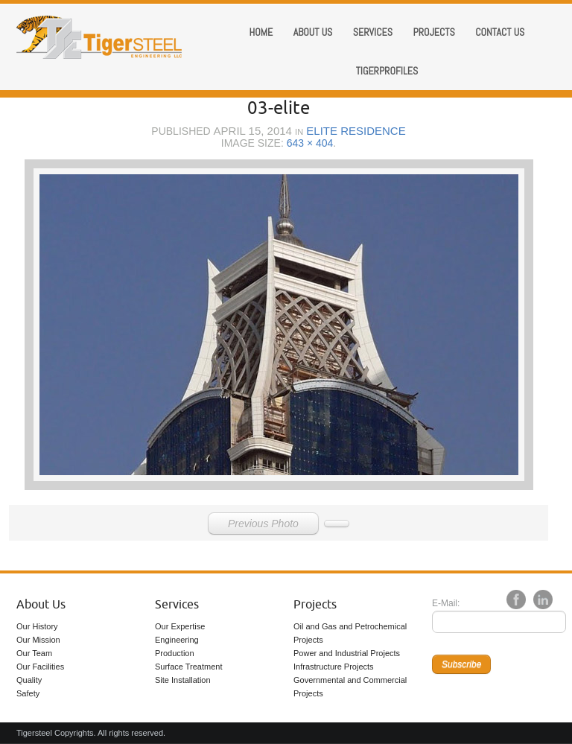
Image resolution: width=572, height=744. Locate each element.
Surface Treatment (189, 666)
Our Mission (38, 639)
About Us (41, 604)
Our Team (34, 653)
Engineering (177, 639)
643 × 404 (310, 143)
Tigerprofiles (387, 70)
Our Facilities (40, 666)
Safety (27, 693)
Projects (433, 32)
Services (373, 32)
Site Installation (183, 679)
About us (313, 32)
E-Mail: (446, 603)
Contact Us (499, 32)
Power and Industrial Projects (346, 653)
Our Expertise (180, 626)
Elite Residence (355, 130)
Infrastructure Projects (333, 666)
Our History (37, 626)
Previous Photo (263, 524)
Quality (29, 679)
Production (174, 653)
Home (261, 32)
